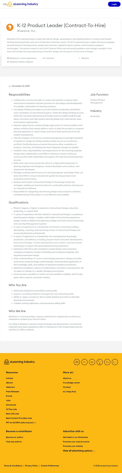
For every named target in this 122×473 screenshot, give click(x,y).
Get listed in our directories (75, 437)
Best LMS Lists (12, 413)
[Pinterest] (107, 362)
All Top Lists (11, 409)
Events (9, 396)
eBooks (9, 382)
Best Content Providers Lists (19, 418)
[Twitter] (84, 362)
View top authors (14, 441)
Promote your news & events (76, 441)
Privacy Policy (31, 465)
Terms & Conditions (13, 465)
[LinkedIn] (92, 362)
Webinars (10, 387)
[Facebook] (77, 362)
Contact (67, 387)
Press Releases (12, 391)
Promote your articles (73, 446)
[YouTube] (100, 362)
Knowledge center (71, 382)
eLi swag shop (69, 391)
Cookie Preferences (50, 465)
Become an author (14, 437)
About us (67, 378)
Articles (9, 378)
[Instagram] (115, 362)
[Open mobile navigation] (4, 4)
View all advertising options (79, 450)
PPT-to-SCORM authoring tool (21, 422)
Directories (11, 405)
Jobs (8, 400)
